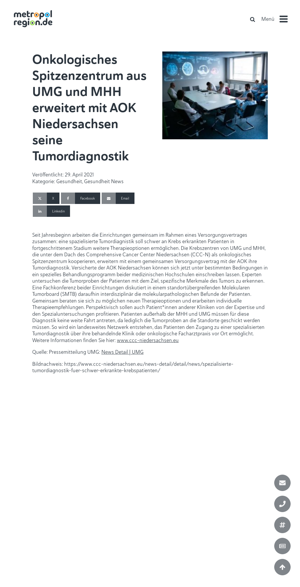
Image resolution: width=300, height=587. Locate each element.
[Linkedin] (51, 211)
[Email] (118, 198)
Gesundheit (69, 181)
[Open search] (252, 19)
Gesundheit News (104, 181)
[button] (277, 19)
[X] (46, 198)
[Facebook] (80, 198)
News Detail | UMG (122, 352)
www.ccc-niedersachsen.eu (148, 340)
